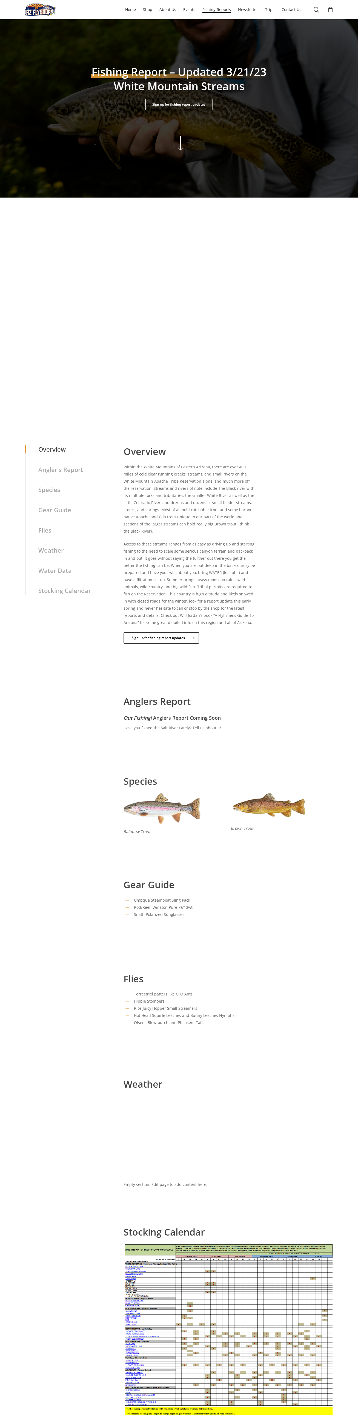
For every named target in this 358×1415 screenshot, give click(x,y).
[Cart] (330, 10)
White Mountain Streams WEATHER (228, 1116)
